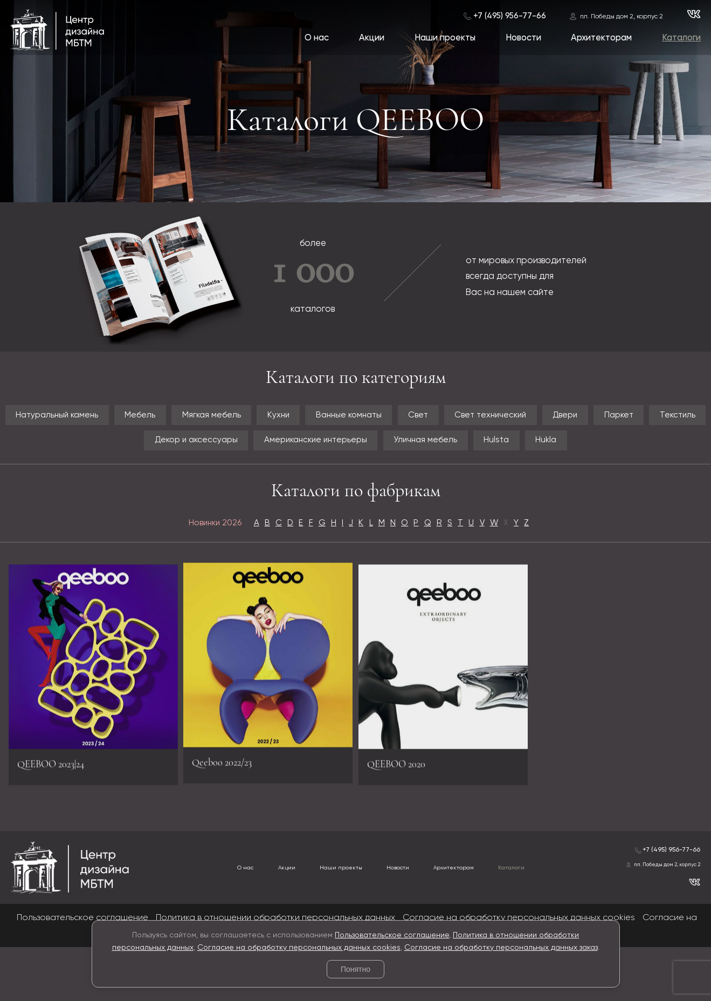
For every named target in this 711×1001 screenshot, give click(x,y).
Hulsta (672, 450)
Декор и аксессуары (292, 450)
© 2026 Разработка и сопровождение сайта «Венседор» (355, 993)
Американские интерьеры (444, 450)
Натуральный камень (84, 418)
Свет (542, 418)
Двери (40, 450)
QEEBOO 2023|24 (61, 820)
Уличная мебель (583, 450)
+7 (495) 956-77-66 (508, 15)
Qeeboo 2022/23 (231, 808)
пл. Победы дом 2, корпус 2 (619, 15)
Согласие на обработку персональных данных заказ (501, 947)
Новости (522, 38)
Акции (369, 38)
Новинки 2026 (183, 571)
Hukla (355, 482)
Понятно (355, 969)
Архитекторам (600, 38)
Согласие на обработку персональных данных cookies (299, 947)
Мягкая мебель (280, 418)
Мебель (190, 418)
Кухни (364, 418)
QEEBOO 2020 (405, 820)
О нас (313, 38)
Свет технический (634, 418)
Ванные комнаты (453, 418)
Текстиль (183, 450)
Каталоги (680, 38)
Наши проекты (442, 38)
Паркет (109, 450)
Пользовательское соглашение (392, 935)
